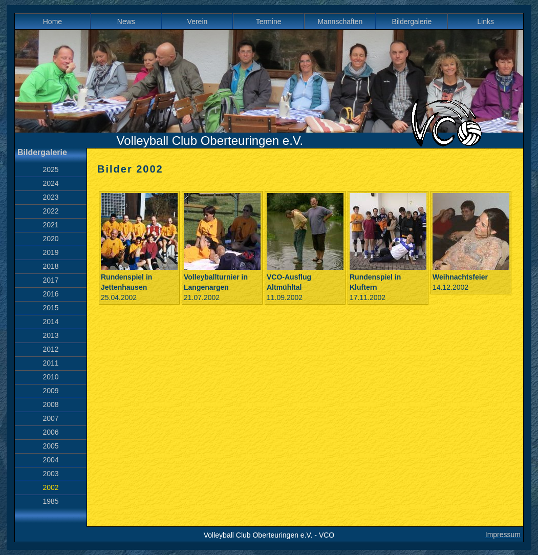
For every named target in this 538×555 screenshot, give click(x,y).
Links (485, 21)
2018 (50, 266)
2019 (50, 252)
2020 (50, 238)
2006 (50, 432)
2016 (50, 294)
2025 (50, 169)
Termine (269, 21)
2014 (50, 321)
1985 (50, 501)
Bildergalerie (412, 21)
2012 (50, 349)
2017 (50, 280)
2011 (50, 363)
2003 (50, 473)
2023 (50, 197)
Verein (197, 21)
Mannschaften (339, 21)
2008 (50, 404)
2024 (50, 183)
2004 (50, 460)
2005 (50, 446)
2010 (50, 377)
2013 (50, 335)
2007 (50, 418)
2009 (50, 391)
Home (52, 21)
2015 (50, 308)
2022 (50, 211)
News (126, 21)
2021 (50, 225)
